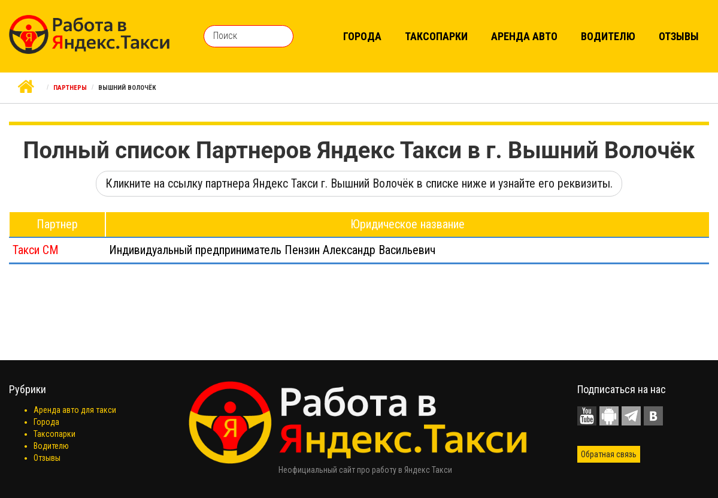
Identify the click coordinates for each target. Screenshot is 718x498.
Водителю (608, 36)
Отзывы (679, 36)
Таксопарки (436, 36)
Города (362, 36)
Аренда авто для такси (75, 410)
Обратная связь (609, 454)
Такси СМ (36, 250)
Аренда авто (524, 36)
